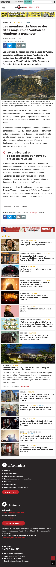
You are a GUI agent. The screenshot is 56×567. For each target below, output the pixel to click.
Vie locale (25, 22)
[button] (51, 2)
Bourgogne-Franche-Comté (31, 254)
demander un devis (13, 523)
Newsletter (10, 492)
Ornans (23, 392)
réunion (16, 207)
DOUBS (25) (24, 240)
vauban (24, 207)
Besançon (7, 22)
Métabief (23, 267)
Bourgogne (25, 293)
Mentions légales (10, 484)
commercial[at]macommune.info (13, 518)
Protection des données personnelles (17, 479)
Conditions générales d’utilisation (16, 487)
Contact (7, 470)
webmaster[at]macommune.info (13, 538)
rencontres (7, 207)
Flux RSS (7, 482)
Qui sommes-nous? (11, 473)
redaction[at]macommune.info (13, 512)
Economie (40, 405)
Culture (16, 22)
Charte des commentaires (13, 476)
